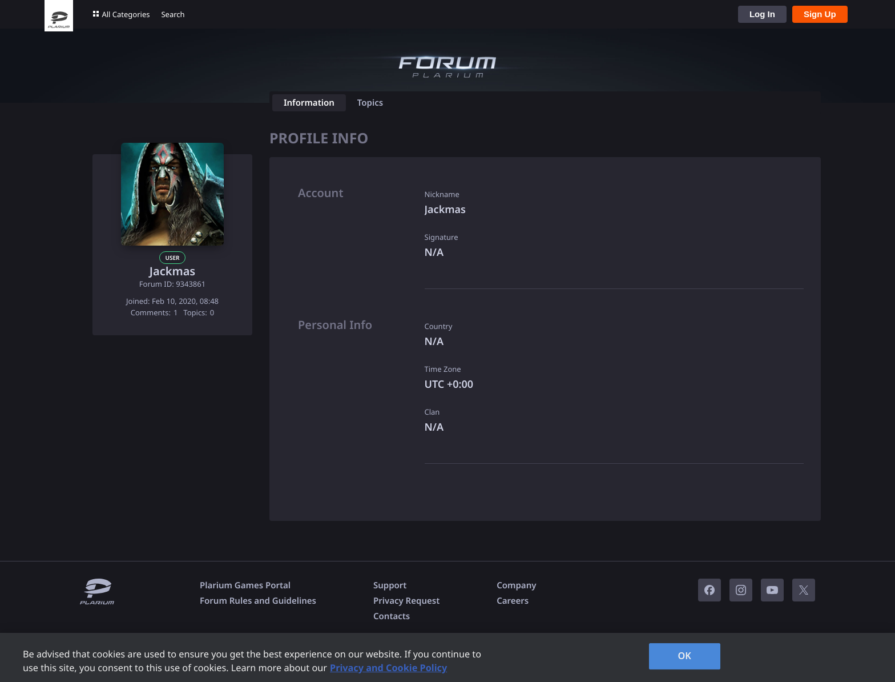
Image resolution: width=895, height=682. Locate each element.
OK (684, 655)
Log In (762, 14)
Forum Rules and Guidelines (258, 601)
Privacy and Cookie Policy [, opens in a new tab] (388, 667)
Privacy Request (406, 601)
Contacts (391, 616)
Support (389, 585)
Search (172, 14)
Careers (513, 601)
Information (309, 103)
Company (516, 585)
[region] (447, 657)
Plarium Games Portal (245, 585)
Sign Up (820, 14)
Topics (370, 103)
